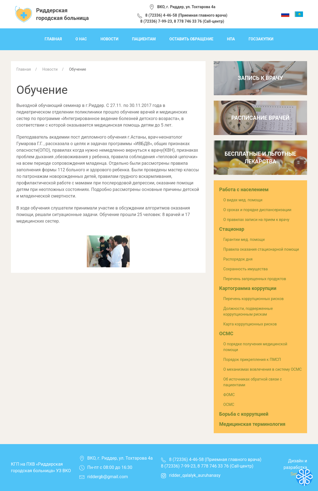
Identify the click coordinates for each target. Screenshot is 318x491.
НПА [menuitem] (231, 39)
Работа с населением (244, 189)
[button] (108, 251)
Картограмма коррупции (247, 288)
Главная (23, 69)
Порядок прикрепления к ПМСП (252, 359)
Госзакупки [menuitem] (261, 39)
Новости (50, 69)
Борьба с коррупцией (243, 414)
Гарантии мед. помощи (243, 239)
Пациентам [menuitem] (144, 39)
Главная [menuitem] (53, 39)
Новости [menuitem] (109, 39)
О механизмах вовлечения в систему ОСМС (262, 369)
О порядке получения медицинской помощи (255, 347)
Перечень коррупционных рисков (253, 299)
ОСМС (226, 333)
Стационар (231, 229)
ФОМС (229, 395)
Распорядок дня (237, 259)
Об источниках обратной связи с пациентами (252, 382)
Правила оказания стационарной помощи (261, 249)
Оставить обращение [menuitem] (191, 39)
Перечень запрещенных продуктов (254, 279)
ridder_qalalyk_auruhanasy (190, 475)
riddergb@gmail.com (107, 476)
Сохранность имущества (245, 269)
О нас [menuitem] (81, 39)
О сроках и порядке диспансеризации (257, 210)
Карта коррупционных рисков (250, 324)
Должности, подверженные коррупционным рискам (248, 311)
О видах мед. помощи (242, 200)
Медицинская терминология (252, 424)
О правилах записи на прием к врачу (256, 219)
